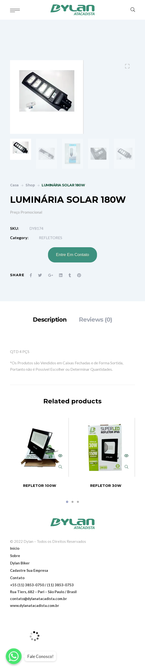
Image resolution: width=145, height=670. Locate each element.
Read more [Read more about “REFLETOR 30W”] (126, 456)
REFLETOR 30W (105, 485)
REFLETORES (50, 237)
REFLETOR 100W (39, 485)
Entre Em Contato (72, 254)
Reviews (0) (95, 319)
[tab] (50, 320)
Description (50, 319)
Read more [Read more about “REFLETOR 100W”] (60, 456)
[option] (21, 149)
